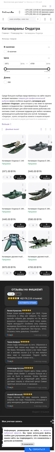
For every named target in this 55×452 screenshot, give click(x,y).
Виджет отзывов (40, 412)
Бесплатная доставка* (14, 2)
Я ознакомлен (27, 444)
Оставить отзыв (27, 303)
